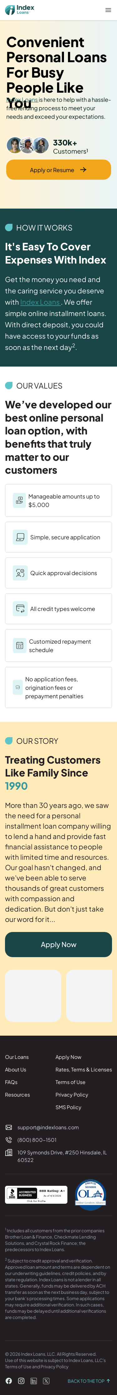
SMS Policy (68, 1107)
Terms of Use (70, 1082)
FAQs (11, 1082)
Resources (17, 1094)
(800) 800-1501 (36, 1139)
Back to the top (90, 1381)
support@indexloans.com (48, 1127)
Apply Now (58, 944)
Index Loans (22, 99)
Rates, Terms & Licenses (84, 1069)
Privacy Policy (72, 1094)
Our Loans (17, 1057)
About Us (15, 1069)
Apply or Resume (58, 169)
